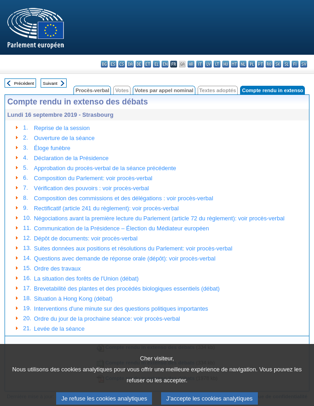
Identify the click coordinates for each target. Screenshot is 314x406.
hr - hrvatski (191, 64)
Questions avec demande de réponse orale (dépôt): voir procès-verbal (124, 258)
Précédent (24, 83)
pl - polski (251, 64)
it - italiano (199, 64)
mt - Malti (234, 64)
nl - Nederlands (243, 64)
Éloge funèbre (52, 148)
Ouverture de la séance (64, 138)
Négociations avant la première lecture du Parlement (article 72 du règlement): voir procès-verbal (159, 218)
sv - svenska (303, 64)
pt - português (260, 64)
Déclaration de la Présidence (71, 158)
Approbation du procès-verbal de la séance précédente (105, 168)
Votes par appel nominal (164, 90)
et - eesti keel (147, 64)
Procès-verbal (92, 90)
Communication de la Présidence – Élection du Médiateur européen (121, 228)
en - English (165, 64)
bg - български (104, 64)
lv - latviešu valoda (208, 64)
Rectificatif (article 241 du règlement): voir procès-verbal (106, 208)
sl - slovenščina (286, 64)
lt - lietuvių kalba (217, 64)
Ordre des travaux (57, 268)
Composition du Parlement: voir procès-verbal (93, 178)
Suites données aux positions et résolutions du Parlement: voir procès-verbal (133, 248)
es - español (113, 64)
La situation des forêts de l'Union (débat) (86, 278)
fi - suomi (295, 64)
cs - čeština (121, 64)
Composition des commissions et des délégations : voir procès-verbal (123, 198)
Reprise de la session (61, 128)
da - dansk (130, 64)
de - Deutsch (139, 64)
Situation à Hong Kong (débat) (73, 298)
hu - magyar (225, 64)
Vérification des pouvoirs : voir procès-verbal (91, 188)
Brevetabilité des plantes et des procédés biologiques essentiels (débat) (127, 288)
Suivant (50, 83)
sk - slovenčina (277, 64)
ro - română (269, 64)
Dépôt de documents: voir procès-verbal (85, 238)
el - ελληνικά (156, 64)
